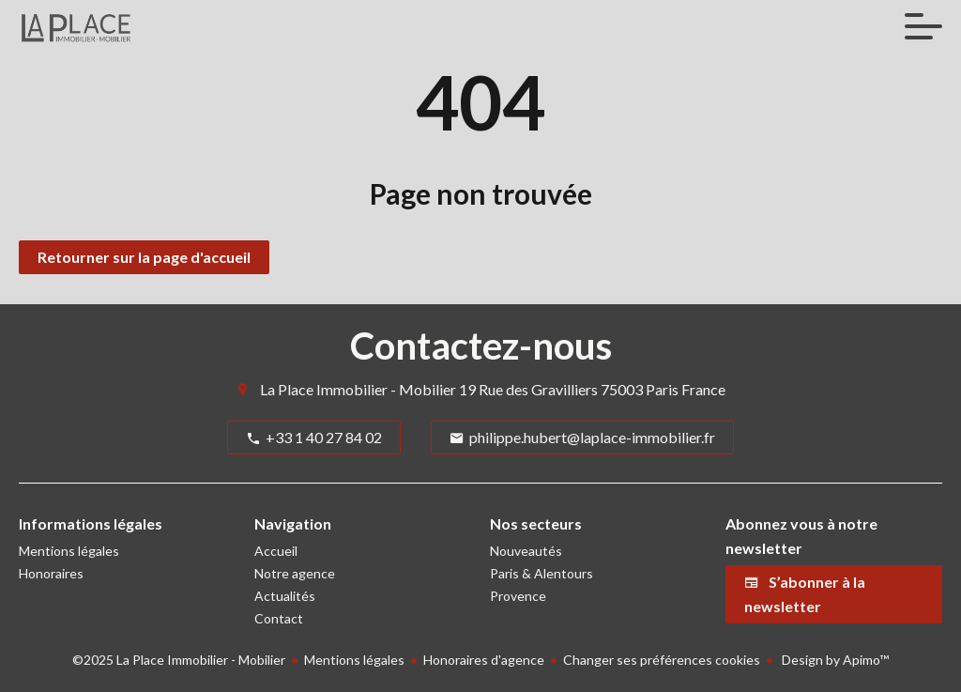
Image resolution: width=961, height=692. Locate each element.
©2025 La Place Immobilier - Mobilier (178, 660)
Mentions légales (354, 660)
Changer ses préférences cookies (661, 660)
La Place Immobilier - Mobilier (358, 389)
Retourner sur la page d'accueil (144, 257)
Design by (834, 660)
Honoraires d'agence (483, 660)
